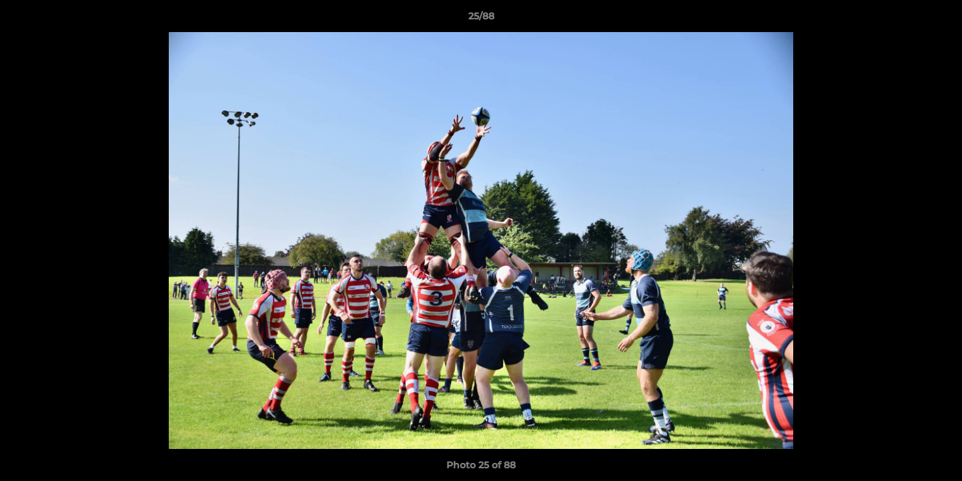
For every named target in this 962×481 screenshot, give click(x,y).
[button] (938, 19)
